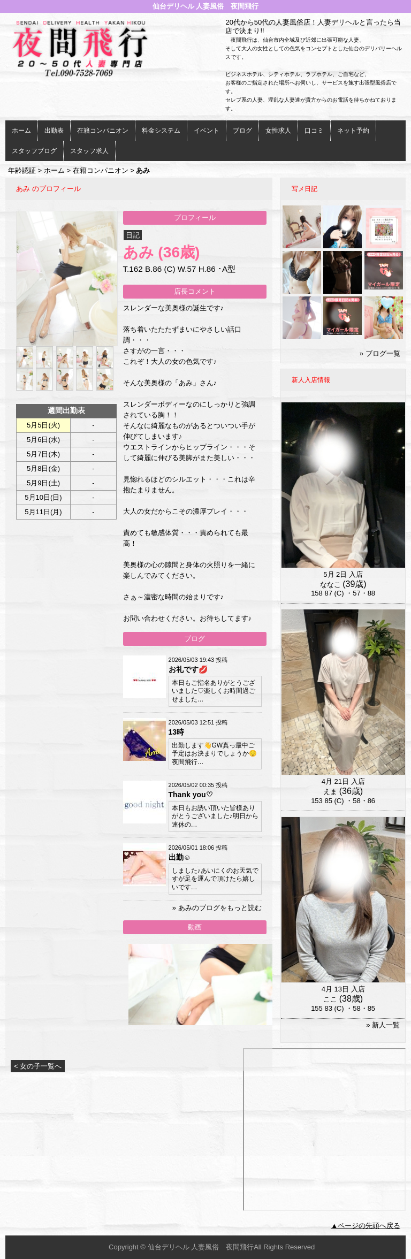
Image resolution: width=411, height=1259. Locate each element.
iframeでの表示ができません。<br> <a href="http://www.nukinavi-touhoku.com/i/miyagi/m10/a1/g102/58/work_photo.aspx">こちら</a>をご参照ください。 (324, 1129)
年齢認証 (22, 170)
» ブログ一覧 (380, 353)
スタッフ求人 (89, 151)
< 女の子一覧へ (38, 1066)
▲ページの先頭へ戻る (365, 1226)
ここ (330, 999)
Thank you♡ (191, 794)
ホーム (21, 130)
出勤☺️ (180, 857)
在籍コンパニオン (102, 130)
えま (330, 792)
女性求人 (278, 130)
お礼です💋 (188, 669)
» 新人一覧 (383, 1025)
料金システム (161, 130)
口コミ (314, 130)
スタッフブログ (34, 151)
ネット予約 (353, 130)
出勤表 (54, 130)
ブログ (242, 130)
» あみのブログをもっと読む (217, 908)
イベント (206, 130)
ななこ (330, 585)
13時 (177, 732)
